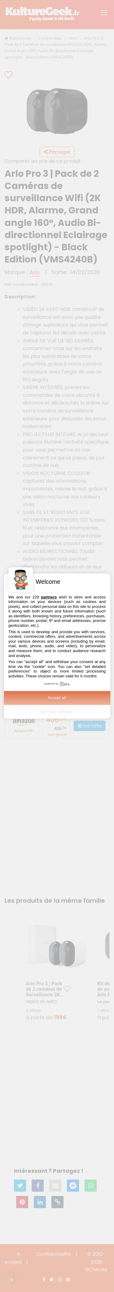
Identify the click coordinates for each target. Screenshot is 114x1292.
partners (49, 597)
